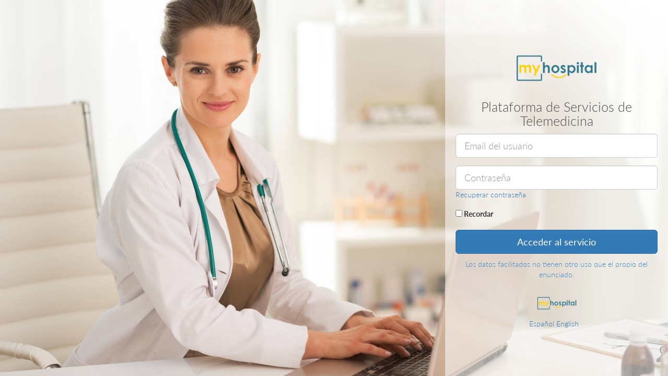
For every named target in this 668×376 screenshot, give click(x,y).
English (567, 323)
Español (541, 323)
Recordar (474, 213)
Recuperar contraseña (491, 194)
